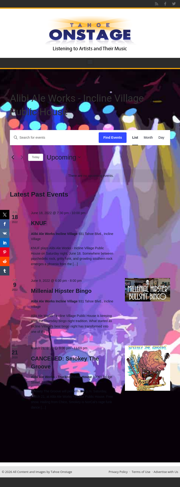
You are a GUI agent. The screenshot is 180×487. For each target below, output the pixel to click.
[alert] (91, 175)
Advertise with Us (166, 472)
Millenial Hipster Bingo (61, 291)
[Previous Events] (12, 157)
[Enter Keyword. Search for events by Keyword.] (54, 137)
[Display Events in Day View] (161, 137)
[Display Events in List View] (135, 137)
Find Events (112, 137)
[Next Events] (22, 157)
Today (35, 157)
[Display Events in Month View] (148, 137)
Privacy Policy (118, 472)
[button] (90, 62)
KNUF (39, 223)
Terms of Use (141, 472)
